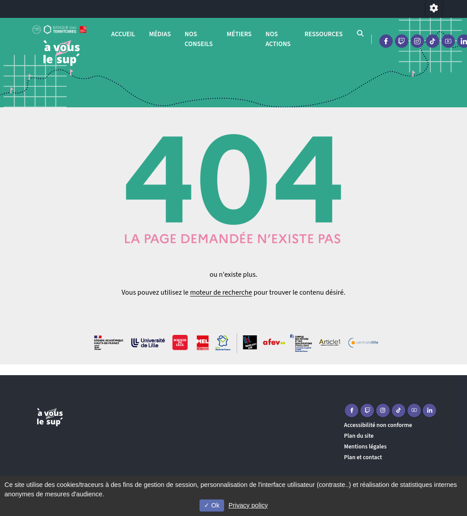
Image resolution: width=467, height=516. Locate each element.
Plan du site (359, 435)
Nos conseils (199, 39)
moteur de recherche (221, 292)
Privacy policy (248, 505)
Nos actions (277, 39)
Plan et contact (363, 457)
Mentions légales (365, 446)
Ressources (324, 34)
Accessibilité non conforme (378, 425)
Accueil (123, 34)
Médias (159, 34)
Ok (211, 505)
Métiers (239, 34)
